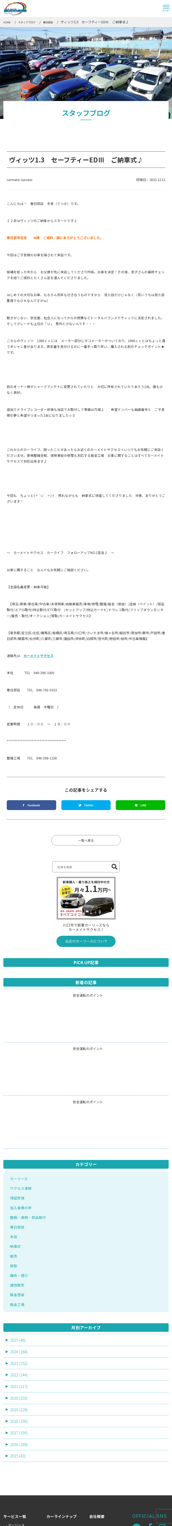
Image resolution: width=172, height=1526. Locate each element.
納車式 (16, 1163)
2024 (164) (19, 1272)
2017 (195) (19, 1355)
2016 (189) (19, 1367)
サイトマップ (99, 1518)
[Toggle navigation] (166, 8)
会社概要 (97, 1440)
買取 (14, 1183)
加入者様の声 (21, 1123)
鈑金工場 (17, 1223)
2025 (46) (18, 1260)
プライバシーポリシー (133, 1518)
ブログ (95, 1467)
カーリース (19, 1093)
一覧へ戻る (86, 754)
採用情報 (97, 1480)
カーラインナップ (61, 1440)
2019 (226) (19, 1331)
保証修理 (17, 1113)
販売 (14, 1173)
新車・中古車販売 (21, 1459)
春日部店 (17, 1143)
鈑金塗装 (17, 1213)
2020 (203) (19, 1319)
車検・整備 (16, 1469)
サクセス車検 (21, 1103)
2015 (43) (18, 1379)
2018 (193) (19, 1343)
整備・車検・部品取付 (29, 1133)
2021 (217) (19, 1307)
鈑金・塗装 (16, 1490)
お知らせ (97, 1453)
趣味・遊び (19, 1193)
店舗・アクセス (59, 1480)
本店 (14, 1153)
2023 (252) (19, 1283)
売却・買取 (16, 1479)
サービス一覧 (14, 1440)
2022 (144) (19, 1296)
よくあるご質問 (59, 1467)
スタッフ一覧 (57, 1453)
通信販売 (17, 1203)
